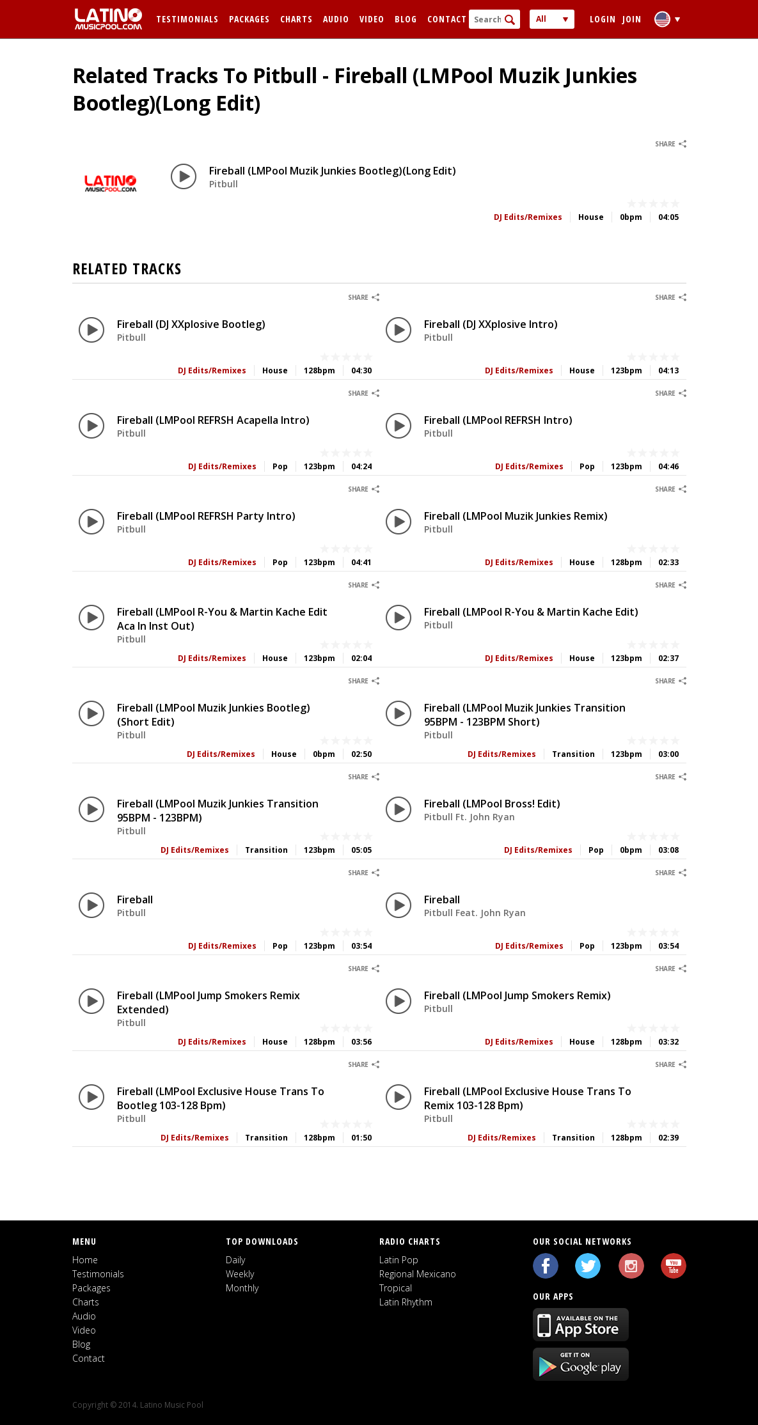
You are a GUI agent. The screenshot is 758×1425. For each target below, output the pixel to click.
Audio (336, 19)
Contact (447, 19)
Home (85, 1260)
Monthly (242, 1288)
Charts (296, 19)
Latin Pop (398, 1260)
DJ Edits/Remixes (528, 217)
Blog (406, 19)
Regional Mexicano (417, 1274)
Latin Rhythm (405, 1302)
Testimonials (187, 19)
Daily (235, 1260)
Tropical (395, 1288)
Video (371, 19)
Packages (249, 19)
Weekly (240, 1274)
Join (632, 19)
